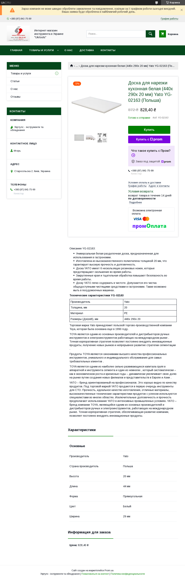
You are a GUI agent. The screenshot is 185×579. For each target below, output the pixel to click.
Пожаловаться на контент (95, 574)
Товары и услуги (41, 50)
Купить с (149, 139)
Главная (16, 50)
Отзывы (15, 96)
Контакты (108, 50)
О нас (68, 50)
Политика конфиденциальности (128, 574)
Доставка (86, 50)
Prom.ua (109, 570)
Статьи (15, 81)
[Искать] (150, 33)
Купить (149, 129)
